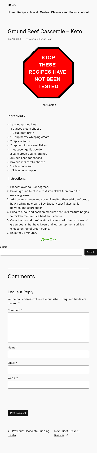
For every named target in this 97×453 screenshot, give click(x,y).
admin (32, 39)
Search (3, 246)
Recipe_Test (45, 39)
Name (13, 347)
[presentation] (32, 399)
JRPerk (12, 5)
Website (13, 378)
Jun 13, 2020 (15, 39)
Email (12, 362)
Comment (15, 310)
